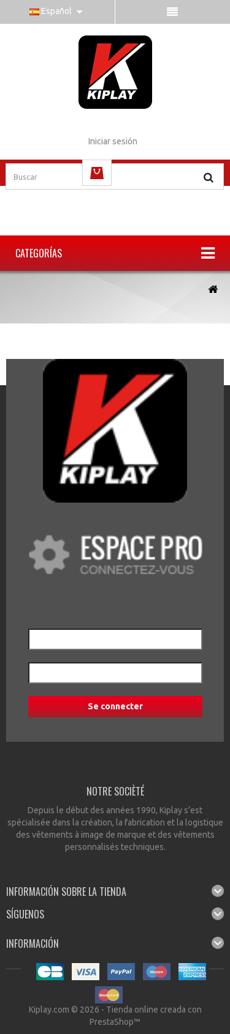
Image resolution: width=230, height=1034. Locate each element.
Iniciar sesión (112, 141)
